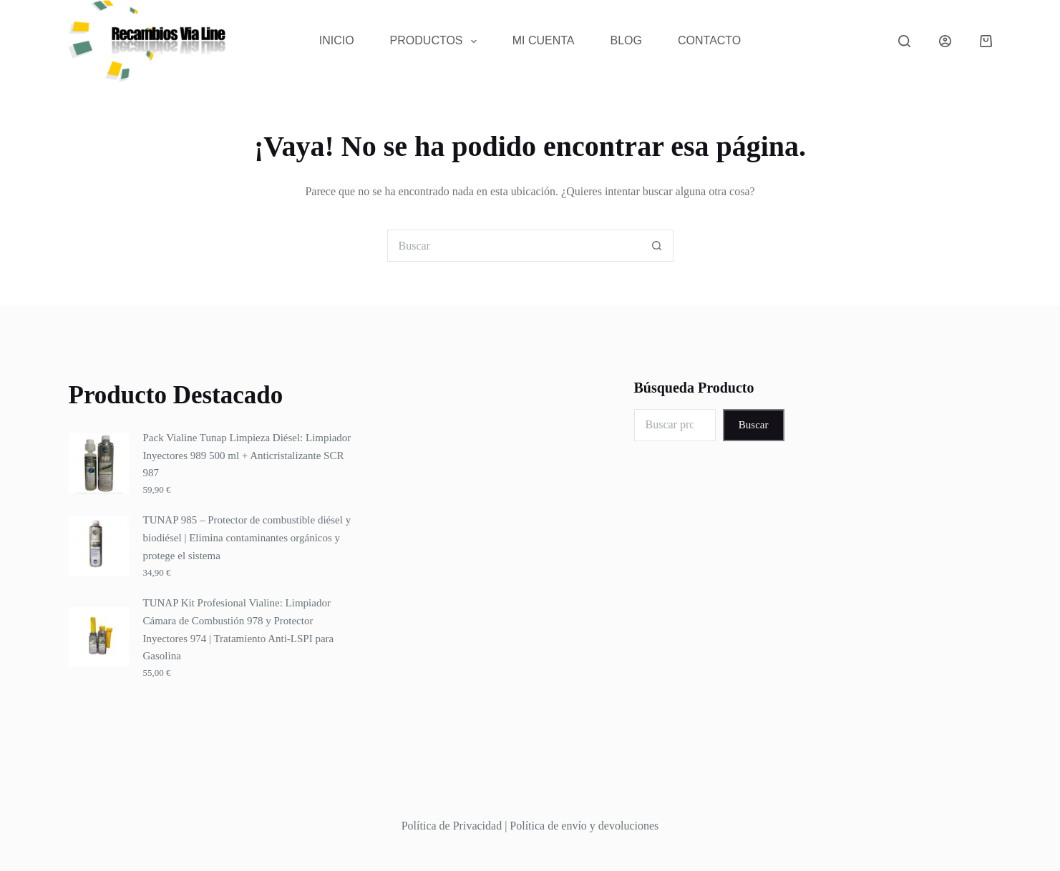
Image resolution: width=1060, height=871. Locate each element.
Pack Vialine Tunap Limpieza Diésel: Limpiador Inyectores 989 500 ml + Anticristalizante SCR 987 (247, 455)
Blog (626, 40)
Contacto (709, 40)
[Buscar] (904, 41)
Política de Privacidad (452, 826)
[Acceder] (945, 41)
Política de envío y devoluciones (584, 826)
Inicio (336, 40)
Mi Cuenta (543, 40)
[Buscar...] (514, 246)
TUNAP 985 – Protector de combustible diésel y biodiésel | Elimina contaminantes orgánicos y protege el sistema (247, 537)
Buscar (754, 424)
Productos (436, 41)
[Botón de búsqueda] (657, 246)
